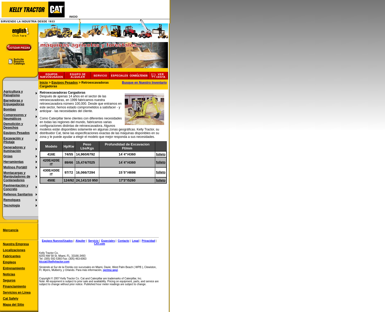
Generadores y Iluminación (14, 149)
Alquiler (80, 240)
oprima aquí (110, 270)
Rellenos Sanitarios (18, 194)
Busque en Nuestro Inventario (144, 82)
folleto (160, 154)
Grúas (8, 156)
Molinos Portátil (15, 167)
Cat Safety (10, 298)
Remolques (11, 200)
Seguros (9, 280)
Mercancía (10, 230)
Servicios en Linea (16, 292)
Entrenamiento (14, 268)
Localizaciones (14, 250)
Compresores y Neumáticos (14, 116)
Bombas (9, 109)
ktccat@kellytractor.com (54, 261)
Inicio (44, 82)
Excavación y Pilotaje (13, 140)
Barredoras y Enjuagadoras (13, 102)
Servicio (93, 240)
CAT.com (99, 243)
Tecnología (11, 205)
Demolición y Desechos (13, 125)
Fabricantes (11, 256)
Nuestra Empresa (16, 244)
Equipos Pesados (16, 133)
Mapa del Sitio (13, 304)
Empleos (9, 262)
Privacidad (148, 240)
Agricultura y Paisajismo (13, 93)
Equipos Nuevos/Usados (57, 240)
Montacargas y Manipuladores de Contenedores (16, 176)
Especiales (108, 240)
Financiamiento (14, 286)
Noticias (9, 274)
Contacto (123, 240)
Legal (135, 240)
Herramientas (13, 162)
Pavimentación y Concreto (15, 187)
